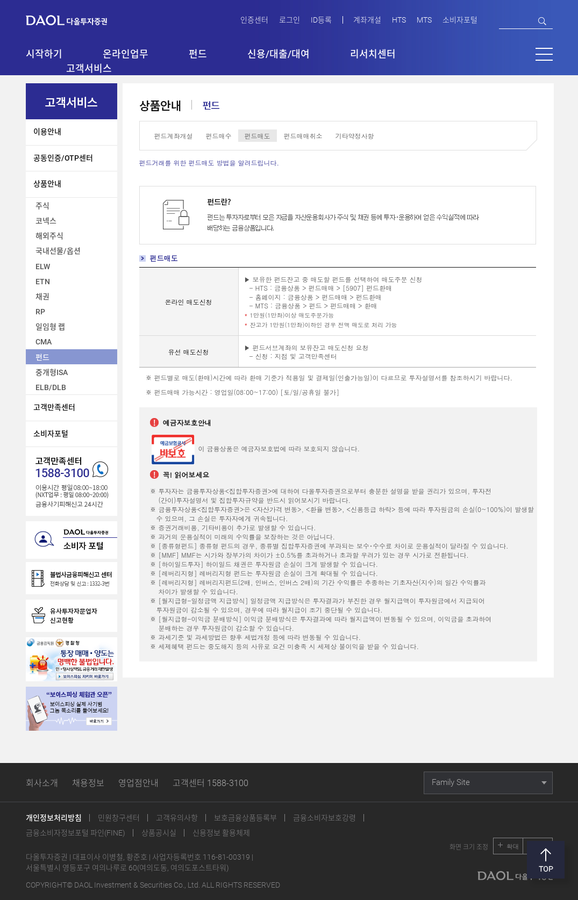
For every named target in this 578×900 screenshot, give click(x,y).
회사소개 (42, 783)
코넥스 (45, 221)
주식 (42, 205)
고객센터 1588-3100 (210, 783)
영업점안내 (138, 783)
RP (40, 311)
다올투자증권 (74, 19)
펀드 (42, 357)
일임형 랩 (50, 326)
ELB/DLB (50, 387)
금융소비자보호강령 (324, 817)
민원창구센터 (119, 817)
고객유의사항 (177, 817)
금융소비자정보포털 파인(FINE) (75, 833)
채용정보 (88, 783)
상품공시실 (158, 833)
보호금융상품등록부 (245, 817)
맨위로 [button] (546, 860)
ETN (42, 281)
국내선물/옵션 (58, 251)
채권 (42, 296)
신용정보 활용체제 (221, 833)
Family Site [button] (451, 782)
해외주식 (49, 236)
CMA (43, 341)
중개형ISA (51, 372)
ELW (42, 266)
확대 (512, 846)
